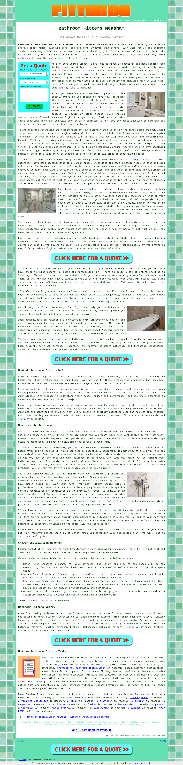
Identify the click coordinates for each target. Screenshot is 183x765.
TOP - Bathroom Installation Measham (42, 717)
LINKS (127, 21)
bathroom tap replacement (131, 678)
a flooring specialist (33, 701)
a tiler (72, 701)
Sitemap (20, 741)
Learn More (138, 763)
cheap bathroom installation (144, 668)
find (28, 613)
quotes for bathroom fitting (90, 671)
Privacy (163, 741)
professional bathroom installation (81, 668)
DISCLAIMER (158, 21)
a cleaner (134, 708)
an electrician (99, 708)
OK (149, 763)
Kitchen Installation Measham (89, 717)
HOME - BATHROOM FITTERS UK (91, 730)
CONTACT (146, 21)
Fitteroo (22, 760)
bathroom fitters (133, 376)
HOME (119, 21)
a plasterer (104, 701)
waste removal (61, 708)
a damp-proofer (124, 704)
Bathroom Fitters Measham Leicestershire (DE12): (51, 44)
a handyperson (139, 697)
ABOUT (136, 21)
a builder (137, 701)
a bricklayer (57, 704)
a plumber (90, 704)
